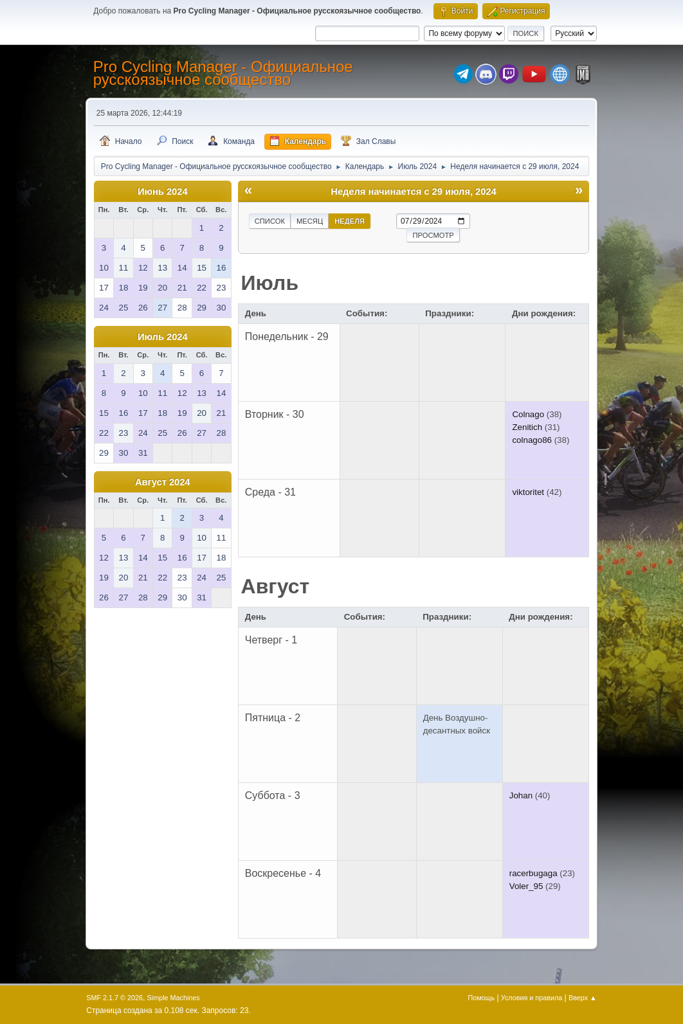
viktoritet (528, 492)
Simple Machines (173, 998)
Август (275, 586)
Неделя (349, 221)
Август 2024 (162, 482)
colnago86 (532, 440)
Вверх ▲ (583, 998)
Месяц (309, 221)
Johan (521, 795)
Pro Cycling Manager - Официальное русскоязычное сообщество (223, 73)
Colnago (528, 414)
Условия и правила (531, 998)
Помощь (481, 998)
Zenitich (527, 427)
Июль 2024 (163, 337)
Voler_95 (526, 886)
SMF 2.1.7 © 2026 (114, 998)
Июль (270, 282)
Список (270, 221)
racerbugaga (533, 873)
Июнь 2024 (163, 191)
